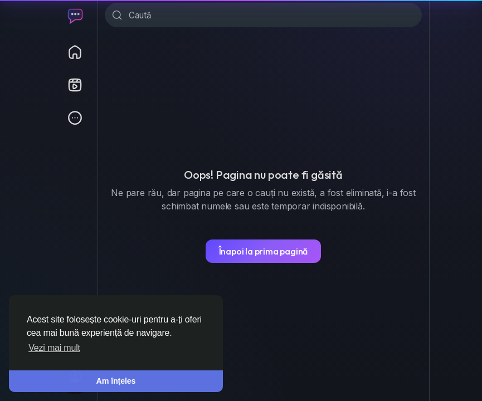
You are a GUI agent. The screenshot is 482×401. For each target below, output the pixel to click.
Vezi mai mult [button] (54, 348)
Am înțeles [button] (116, 380)
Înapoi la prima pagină (263, 251)
